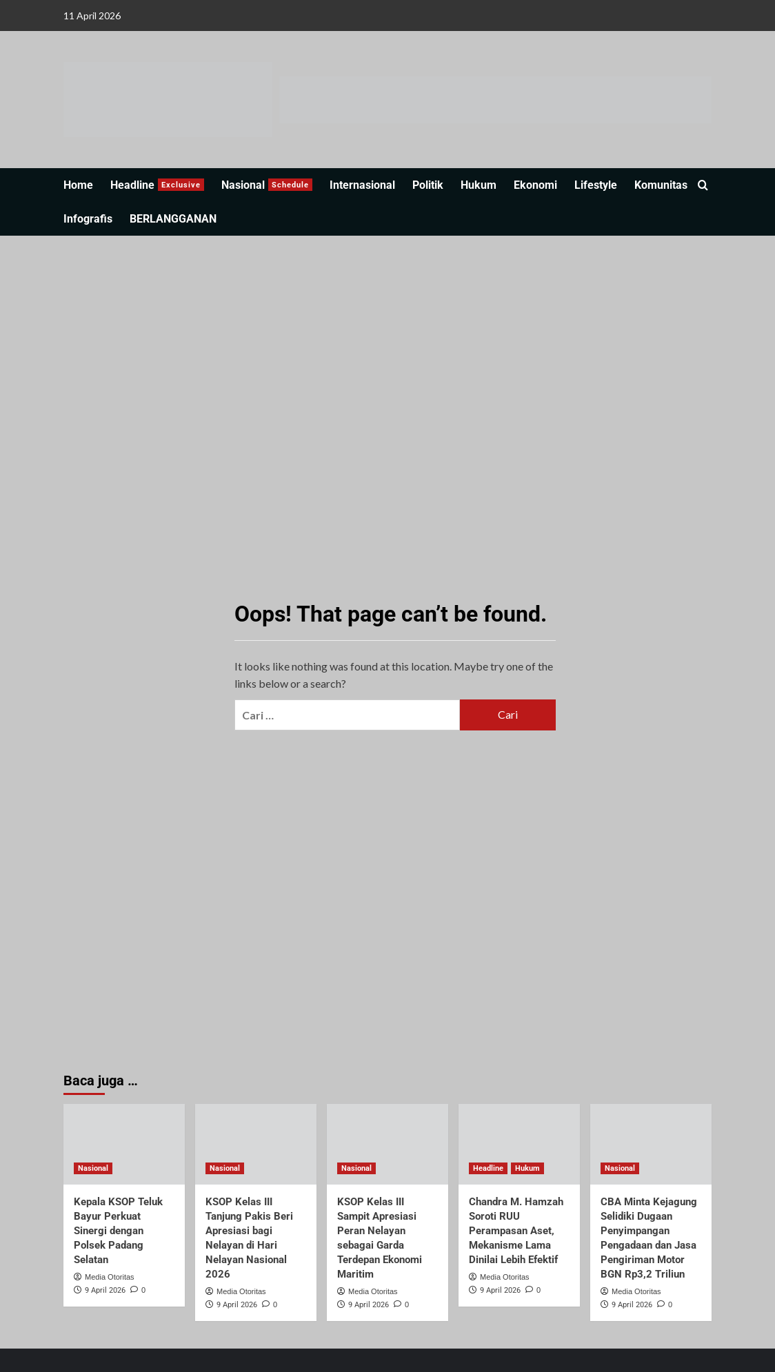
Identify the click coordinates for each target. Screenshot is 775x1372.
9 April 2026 (105, 1290)
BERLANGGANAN (173, 218)
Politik (427, 185)
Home (78, 185)
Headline (157, 185)
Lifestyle (595, 185)
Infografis (87, 218)
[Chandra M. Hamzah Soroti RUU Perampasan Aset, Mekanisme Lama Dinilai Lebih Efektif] (519, 1144)
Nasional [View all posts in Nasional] (93, 1168)
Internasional (362, 185)
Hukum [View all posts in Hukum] (527, 1168)
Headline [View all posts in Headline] (488, 1168)
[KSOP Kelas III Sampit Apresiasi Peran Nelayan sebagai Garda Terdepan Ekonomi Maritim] (387, 1144)
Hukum (478, 185)
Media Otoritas (109, 1277)
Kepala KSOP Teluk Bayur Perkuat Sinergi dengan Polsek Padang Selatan (118, 1231)
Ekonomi (535, 185)
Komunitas (660, 185)
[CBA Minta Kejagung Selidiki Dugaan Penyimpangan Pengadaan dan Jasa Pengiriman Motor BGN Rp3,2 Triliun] (651, 1144)
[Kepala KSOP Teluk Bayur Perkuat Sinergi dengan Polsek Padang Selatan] (124, 1144)
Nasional (266, 185)
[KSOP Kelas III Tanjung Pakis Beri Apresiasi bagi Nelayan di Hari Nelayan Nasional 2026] (255, 1144)
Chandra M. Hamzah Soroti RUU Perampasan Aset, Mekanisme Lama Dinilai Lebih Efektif (516, 1231)
